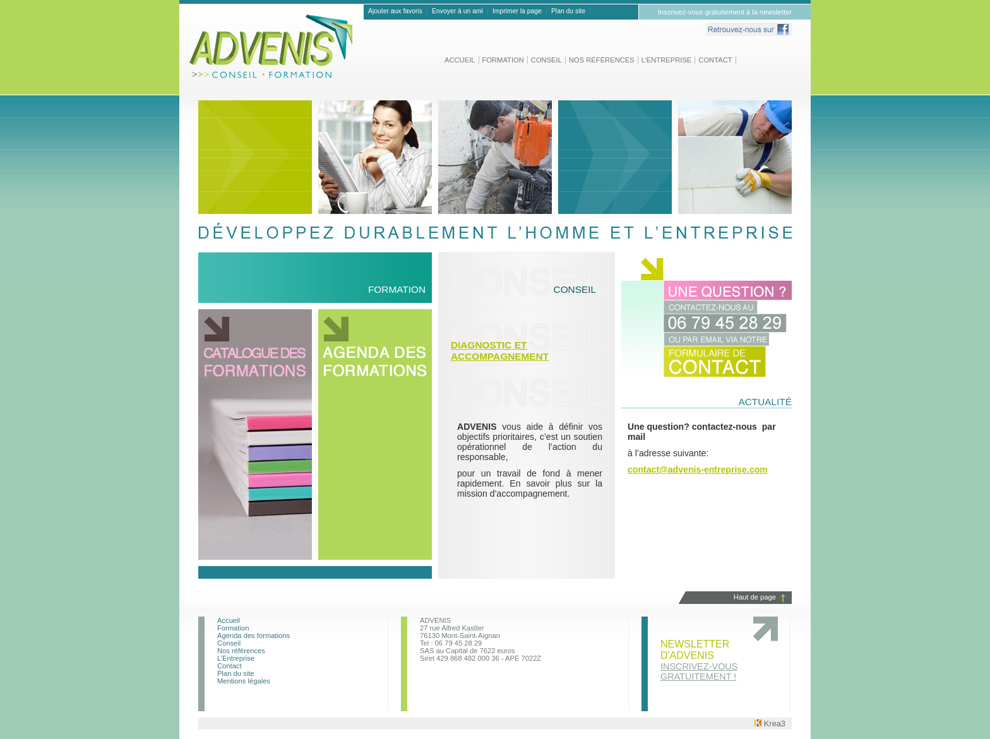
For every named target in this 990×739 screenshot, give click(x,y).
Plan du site (568, 11)
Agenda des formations (253, 635)
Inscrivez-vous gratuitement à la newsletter (725, 12)
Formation (503, 60)
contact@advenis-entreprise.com (698, 469)
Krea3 (769, 723)
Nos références (602, 60)
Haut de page (755, 597)
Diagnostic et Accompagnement (500, 351)
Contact (715, 60)
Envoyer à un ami (457, 11)
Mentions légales (243, 681)
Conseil (546, 60)
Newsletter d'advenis (698, 660)
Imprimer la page (517, 11)
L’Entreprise (666, 60)
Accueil (459, 60)
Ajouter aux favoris (395, 11)
